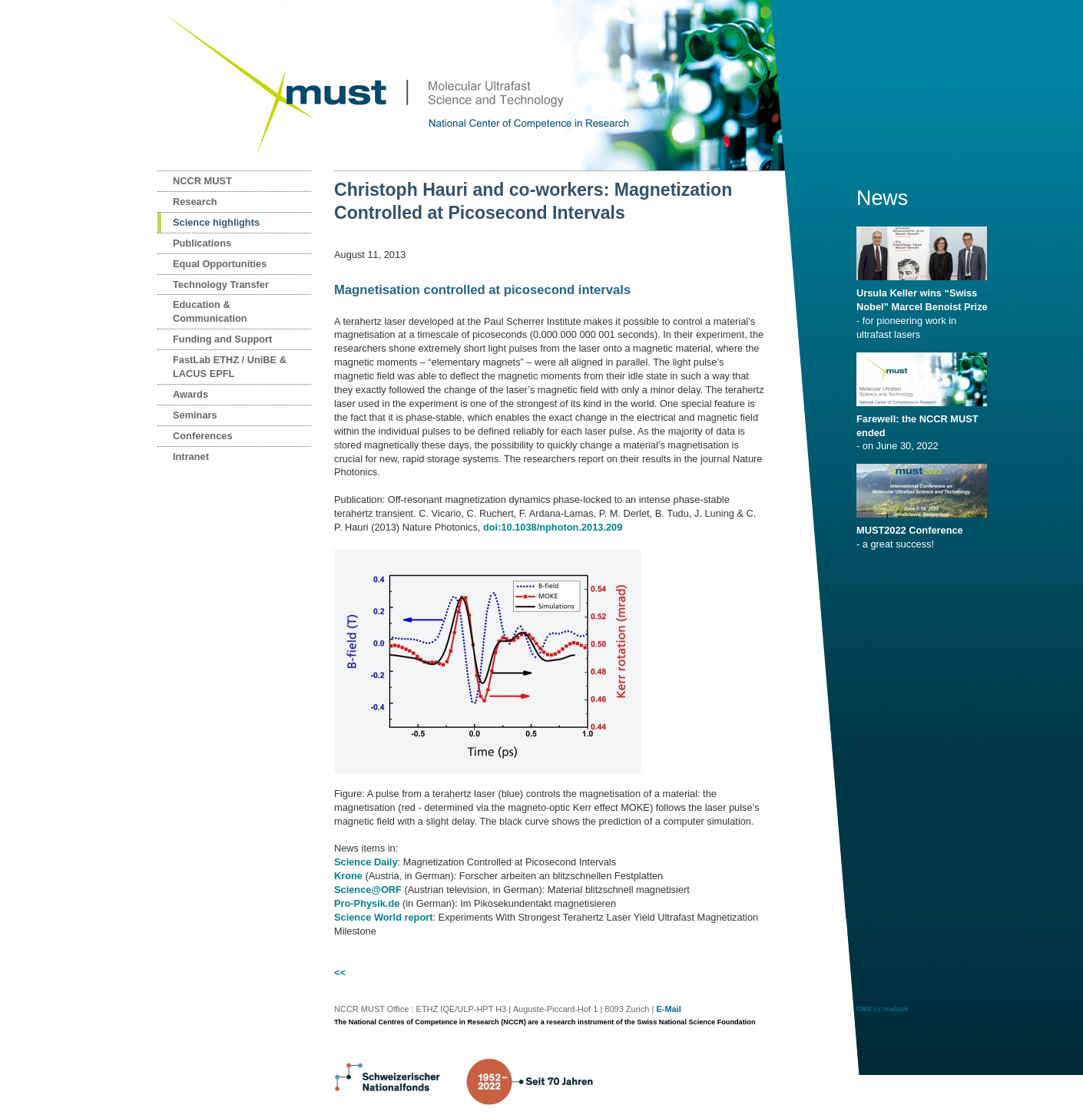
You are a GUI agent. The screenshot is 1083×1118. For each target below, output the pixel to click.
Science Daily (366, 862)
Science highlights (216, 222)
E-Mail (668, 1009)
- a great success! (924, 532)
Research (195, 201)
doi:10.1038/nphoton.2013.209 (552, 527)
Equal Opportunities (220, 264)
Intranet (191, 456)
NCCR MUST (202, 181)
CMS (864, 1009)
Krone (348, 876)
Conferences (203, 436)
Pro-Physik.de (366, 903)
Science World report (383, 917)
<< (340, 972)
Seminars (195, 415)
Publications (202, 243)
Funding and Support (222, 339)
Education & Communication (210, 311)
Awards (190, 394)
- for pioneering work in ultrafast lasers (924, 308)
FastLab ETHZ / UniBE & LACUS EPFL (229, 366)
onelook (896, 1009)
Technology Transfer (221, 284)
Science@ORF (368, 889)
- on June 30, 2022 (924, 427)
